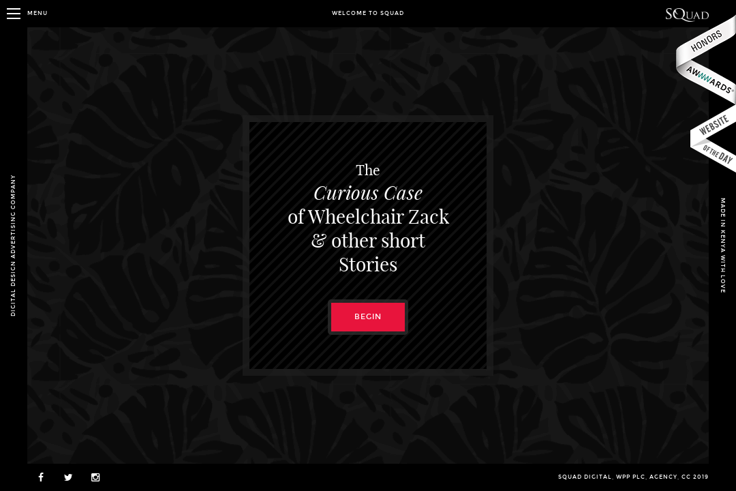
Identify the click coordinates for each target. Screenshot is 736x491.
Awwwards (705, 60)
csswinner (713, 138)
